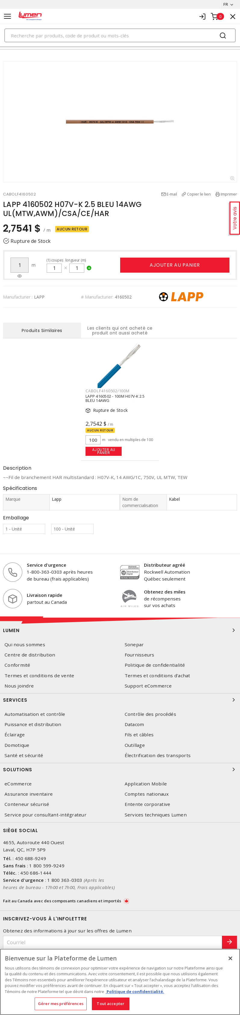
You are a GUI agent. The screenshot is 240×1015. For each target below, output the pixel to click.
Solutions (120, 769)
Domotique (17, 745)
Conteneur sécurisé (27, 804)
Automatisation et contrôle (35, 714)
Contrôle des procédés (150, 714)
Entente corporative (147, 804)
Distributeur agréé (164, 565)
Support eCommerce (148, 686)
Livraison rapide (44, 595)
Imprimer (229, 194)
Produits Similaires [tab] (42, 330)
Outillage (135, 745)
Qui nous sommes (25, 644)
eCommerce (18, 784)
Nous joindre (19, 686)
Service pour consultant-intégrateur (45, 815)
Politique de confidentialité (155, 665)
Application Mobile (146, 784)
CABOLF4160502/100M (107, 390)
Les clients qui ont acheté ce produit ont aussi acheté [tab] (120, 330)
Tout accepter (110, 1003)
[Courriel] (112, 942)
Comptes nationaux (147, 794)
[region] (120, 982)
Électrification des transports (158, 755)
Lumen (120, 630)
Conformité (17, 665)
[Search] (120, 35)
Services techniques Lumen (156, 815)
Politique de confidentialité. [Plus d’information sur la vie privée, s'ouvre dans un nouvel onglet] (135, 991)
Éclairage (15, 735)
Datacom (134, 724)
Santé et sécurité (24, 755)
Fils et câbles (139, 735)
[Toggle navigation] (7, 16)
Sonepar (134, 644)
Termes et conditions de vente (39, 675)
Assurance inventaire (29, 794)
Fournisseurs (139, 655)
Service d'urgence (46, 565)
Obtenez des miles (164, 592)
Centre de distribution (30, 655)
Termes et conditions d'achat (157, 675)
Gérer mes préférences (60, 1003)
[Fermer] (230, 958)
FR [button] (225, 4)
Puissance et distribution (33, 724)
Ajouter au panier (175, 265)
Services (120, 700)
